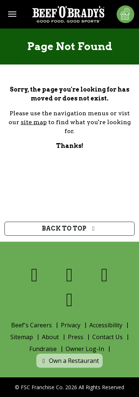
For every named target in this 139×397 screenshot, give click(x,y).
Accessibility (105, 325)
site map (34, 122)
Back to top (69, 228)
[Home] (68, 14)
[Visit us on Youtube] (69, 299)
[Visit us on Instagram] (104, 274)
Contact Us (107, 337)
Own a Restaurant (69, 361)
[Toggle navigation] (12, 14)
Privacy (70, 325)
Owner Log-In (85, 349)
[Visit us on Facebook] (34, 274)
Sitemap (21, 337)
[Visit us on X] (69, 274)
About (50, 337)
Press (75, 337)
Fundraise (43, 349)
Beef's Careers (31, 325)
